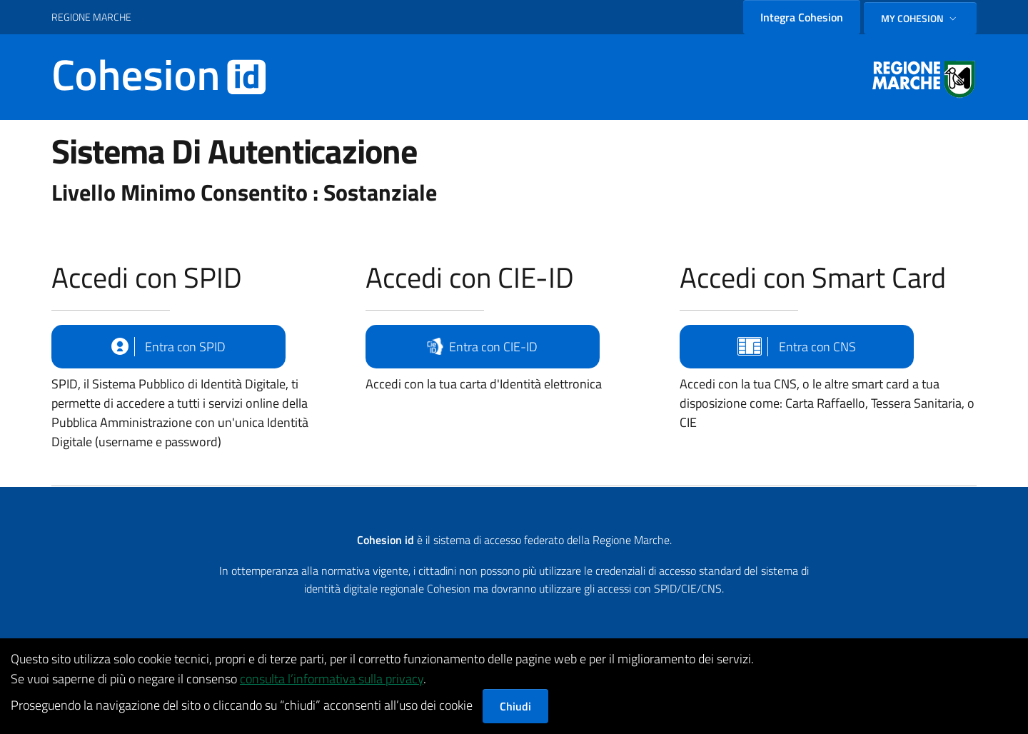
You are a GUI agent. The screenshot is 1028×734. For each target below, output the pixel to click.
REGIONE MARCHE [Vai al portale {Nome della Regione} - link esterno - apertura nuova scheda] (91, 16)
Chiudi (515, 706)
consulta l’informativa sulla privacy (331, 678)
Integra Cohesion (801, 17)
